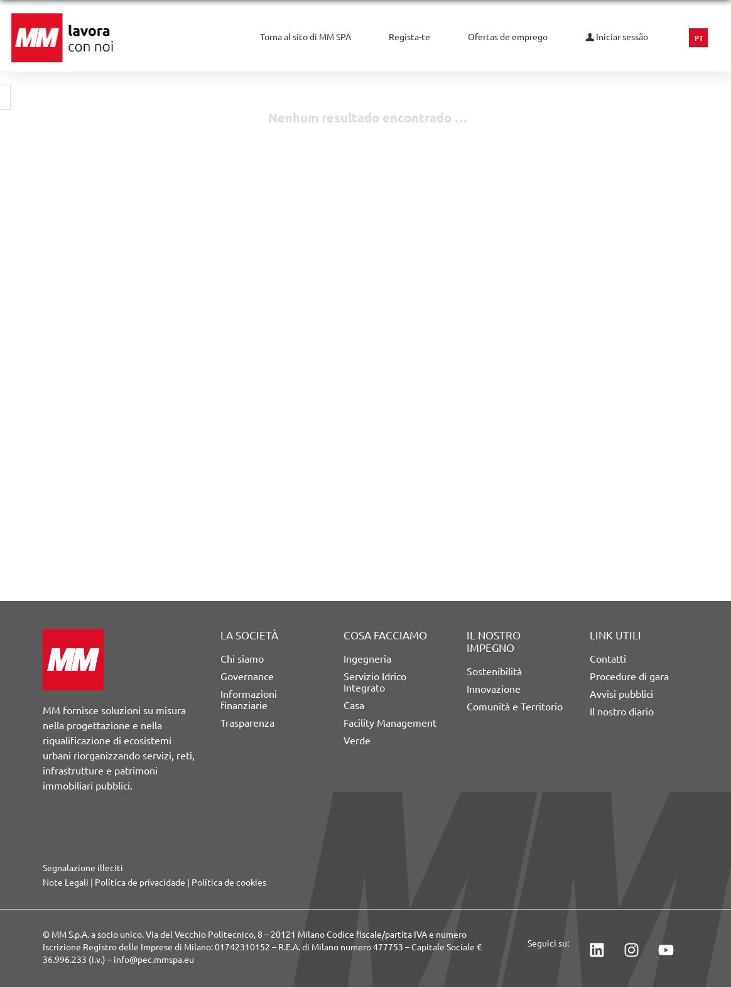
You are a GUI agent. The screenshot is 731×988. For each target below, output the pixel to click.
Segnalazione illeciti (83, 868)
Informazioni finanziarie (248, 699)
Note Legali (66, 882)
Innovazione (494, 689)
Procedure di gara (629, 676)
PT (699, 38)
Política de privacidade (140, 882)
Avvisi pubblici (621, 694)
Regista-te (409, 37)
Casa (354, 705)
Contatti (608, 659)
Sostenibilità (494, 671)
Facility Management (390, 723)
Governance (247, 676)
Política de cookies (229, 882)
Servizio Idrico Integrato (375, 682)
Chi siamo (242, 659)
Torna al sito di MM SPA (305, 37)
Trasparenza (247, 723)
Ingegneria (367, 659)
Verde (357, 740)
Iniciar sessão (616, 37)
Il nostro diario (622, 711)
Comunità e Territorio (515, 706)
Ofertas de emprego (508, 37)
